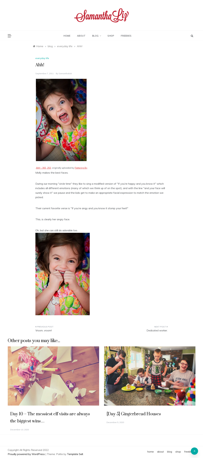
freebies (126, 35)
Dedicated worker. (157, 330)
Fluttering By (81, 168)
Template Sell (75, 454)
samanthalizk (65, 73)
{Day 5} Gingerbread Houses (134, 414)
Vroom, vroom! (43, 330)
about (81, 35)
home (67, 35)
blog (96, 36)
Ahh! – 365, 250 (43, 168)
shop (111, 35)
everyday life (42, 58)
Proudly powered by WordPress (26, 454)
